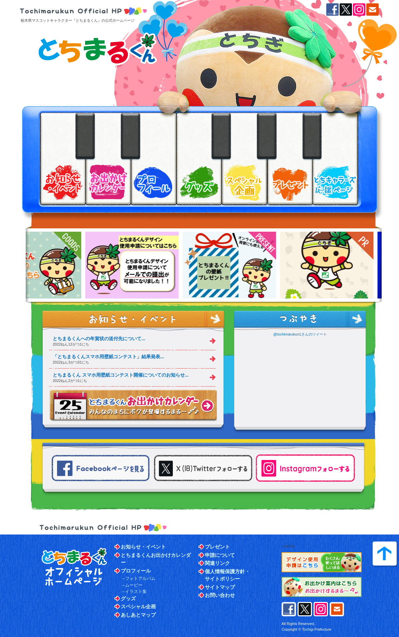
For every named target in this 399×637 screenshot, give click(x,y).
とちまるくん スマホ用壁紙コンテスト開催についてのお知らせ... (121, 375)
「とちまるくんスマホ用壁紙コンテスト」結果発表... (108, 356)
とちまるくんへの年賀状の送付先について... (99, 338)
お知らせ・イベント (143, 547)
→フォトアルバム (138, 578)
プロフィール (136, 571)
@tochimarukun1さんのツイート (300, 334)
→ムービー (131, 585)
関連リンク (217, 563)
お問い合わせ (220, 595)
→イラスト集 (134, 591)
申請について (220, 555)
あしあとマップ (138, 615)
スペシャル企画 (138, 606)
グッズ (128, 598)
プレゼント (217, 547)
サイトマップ (220, 587)
